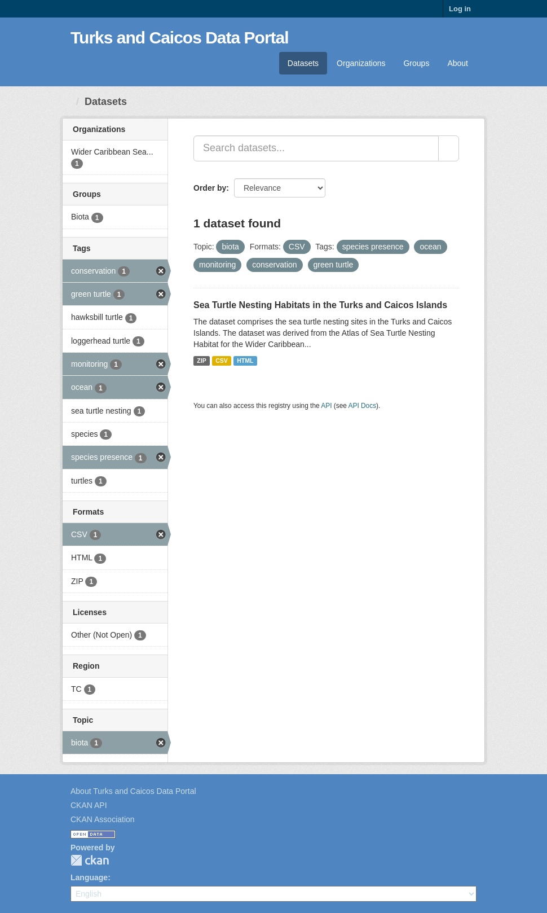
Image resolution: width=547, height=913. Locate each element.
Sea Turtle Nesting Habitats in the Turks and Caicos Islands (320, 305)
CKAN (89, 860)
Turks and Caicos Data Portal (179, 37)
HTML (245, 360)
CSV (221, 360)
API (326, 406)
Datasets (303, 63)
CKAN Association (102, 819)
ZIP (201, 360)
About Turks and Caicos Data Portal (133, 791)
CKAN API (88, 805)
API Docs (363, 406)
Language (89, 877)
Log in (460, 9)
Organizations (361, 63)
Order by (209, 187)
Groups (416, 63)
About (457, 63)
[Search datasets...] (316, 148)
